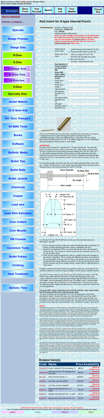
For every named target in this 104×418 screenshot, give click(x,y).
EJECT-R (42, 398)
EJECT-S (42, 390)
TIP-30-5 (42, 381)
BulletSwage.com (65, 411)
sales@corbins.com (62, 43)
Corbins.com (25, 2)
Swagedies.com (91, 411)
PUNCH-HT (43, 373)
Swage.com (38, 411)
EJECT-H (42, 394)
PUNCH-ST (43, 368)
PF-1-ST (42, 377)
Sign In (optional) (11, 16)
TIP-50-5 (42, 385)
